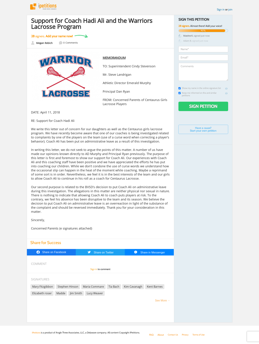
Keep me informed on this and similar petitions (197, 94)
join (230, 10)
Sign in (221, 10)
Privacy (186, 334)
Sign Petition (203, 106)
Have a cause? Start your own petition (203, 130)
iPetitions (44, 6)
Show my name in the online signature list (199, 88)
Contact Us (173, 334)
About (161, 334)
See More (161, 301)
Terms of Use (201, 334)
